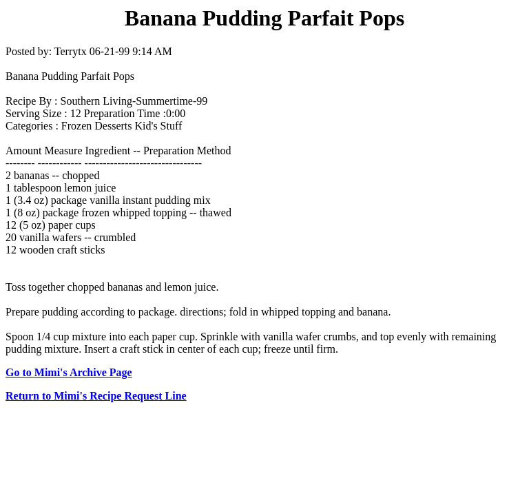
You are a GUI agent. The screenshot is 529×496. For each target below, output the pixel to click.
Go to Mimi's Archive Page (69, 372)
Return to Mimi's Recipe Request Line (96, 396)
